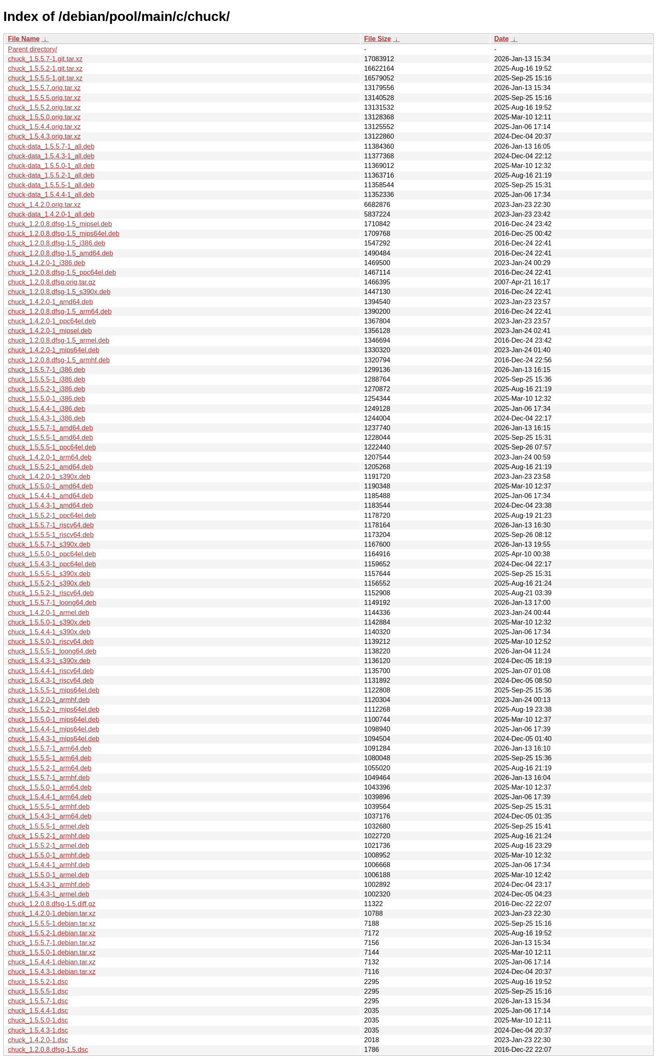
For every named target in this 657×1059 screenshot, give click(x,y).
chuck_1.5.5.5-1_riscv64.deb (51, 534)
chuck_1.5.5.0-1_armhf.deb (49, 855)
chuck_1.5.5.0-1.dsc (38, 1020)
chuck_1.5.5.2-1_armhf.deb (49, 835)
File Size (377, 38)
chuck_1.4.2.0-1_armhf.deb (49, 699)
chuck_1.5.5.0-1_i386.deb (46, 398)
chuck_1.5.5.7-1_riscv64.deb (51, 525)
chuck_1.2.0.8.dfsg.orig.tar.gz (52, 282)
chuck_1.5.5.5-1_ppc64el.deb (52, 447)
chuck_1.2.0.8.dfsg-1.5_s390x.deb (59, 291)
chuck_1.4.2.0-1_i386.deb (46, 262)
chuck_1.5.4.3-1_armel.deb (48, 894)
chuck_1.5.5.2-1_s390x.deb (49, 583)
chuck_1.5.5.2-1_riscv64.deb (51, 593)
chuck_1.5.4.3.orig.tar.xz (44, 136)
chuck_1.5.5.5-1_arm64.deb (49, 758)
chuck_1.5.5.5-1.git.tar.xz (45, 78)
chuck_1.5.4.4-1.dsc (38, 1010)
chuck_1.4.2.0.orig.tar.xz (44, 204)
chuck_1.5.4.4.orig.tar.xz (44, 126)
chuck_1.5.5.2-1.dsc (38, 981)
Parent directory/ (32, 49)
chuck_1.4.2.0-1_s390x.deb (49, 476)
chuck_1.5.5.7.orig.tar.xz (44, 87)
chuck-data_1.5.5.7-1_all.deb (51, 146)
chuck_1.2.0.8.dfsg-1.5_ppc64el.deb (62, 272)
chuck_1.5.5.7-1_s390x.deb (49, 544)
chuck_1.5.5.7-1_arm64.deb (49, 748)
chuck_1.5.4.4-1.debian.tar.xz (52, 962)
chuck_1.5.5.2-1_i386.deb (46, 389)
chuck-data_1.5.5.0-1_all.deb (51, 165)
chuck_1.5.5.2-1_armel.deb (48, 845)
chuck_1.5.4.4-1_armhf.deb (49, 864)
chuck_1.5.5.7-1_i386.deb (46, 369)
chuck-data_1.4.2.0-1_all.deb (51, 214)
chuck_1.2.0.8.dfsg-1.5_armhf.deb (59, 360)
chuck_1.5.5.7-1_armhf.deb (49, 777)
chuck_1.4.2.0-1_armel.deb (48, 612)
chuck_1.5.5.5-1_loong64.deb (52, 651)
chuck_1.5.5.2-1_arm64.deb (49, 768)
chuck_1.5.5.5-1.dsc (38, 991)
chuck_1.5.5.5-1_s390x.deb (49, 573)
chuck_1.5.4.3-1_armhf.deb (49, 884)
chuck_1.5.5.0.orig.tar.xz (44, 117)
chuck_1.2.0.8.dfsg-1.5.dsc (48, 1049)
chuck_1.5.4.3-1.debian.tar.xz (52, 971)
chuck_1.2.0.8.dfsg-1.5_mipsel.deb (60, 223)
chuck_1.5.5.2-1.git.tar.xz (45, 68)
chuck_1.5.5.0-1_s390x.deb (49, 622)
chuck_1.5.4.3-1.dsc (38, 1030)
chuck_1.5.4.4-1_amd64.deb (50, 495)
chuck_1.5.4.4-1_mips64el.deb (53, 729)
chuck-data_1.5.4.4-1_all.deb (51, 194)
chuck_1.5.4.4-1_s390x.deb (49, 631)
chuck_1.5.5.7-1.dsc (38, 1001)
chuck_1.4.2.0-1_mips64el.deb (53, 350)
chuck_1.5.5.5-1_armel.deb (48, 826)
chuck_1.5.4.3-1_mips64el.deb (53, 738)
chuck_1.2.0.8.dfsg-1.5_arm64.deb (59, 311)
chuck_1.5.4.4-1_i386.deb (46, 408)
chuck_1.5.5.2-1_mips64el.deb (53, 709)
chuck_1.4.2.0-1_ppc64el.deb (52, 321)
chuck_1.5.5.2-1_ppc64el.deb (52, 515)
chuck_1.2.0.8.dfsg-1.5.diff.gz (52, 903)
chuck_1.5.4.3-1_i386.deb (46, 418)
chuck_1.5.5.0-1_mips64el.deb (53, 719)
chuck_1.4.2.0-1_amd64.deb (50, 301)
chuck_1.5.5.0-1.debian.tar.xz (52, 952)
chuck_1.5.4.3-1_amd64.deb (50, 505)
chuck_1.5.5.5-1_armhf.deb (49, 806)
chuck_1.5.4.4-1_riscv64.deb (51, 670)
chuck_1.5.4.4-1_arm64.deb (49, 797)
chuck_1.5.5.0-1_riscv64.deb (51, 641)
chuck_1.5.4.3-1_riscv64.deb (51, 680)
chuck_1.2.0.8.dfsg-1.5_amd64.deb (60, 253)
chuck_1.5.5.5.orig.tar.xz (44, 97)
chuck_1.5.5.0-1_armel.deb (48, 874)
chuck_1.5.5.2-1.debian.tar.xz (52, 933)
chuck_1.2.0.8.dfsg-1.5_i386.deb (56, 243)
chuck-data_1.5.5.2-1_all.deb (51, 175)
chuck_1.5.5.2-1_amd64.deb (50, 466)
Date (501, 38)
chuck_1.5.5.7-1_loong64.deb (52, 602)
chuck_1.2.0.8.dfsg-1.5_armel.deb (58, 340)
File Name (24, 38)
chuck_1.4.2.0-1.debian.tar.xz (52, 913)
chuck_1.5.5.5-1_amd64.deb (50, 437)
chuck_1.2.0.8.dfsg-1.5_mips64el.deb (63, 233)
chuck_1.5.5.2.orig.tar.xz (44, 107)
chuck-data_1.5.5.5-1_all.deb (51, 185)
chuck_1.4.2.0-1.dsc (38, 1040)
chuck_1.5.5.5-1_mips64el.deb (53, 690)
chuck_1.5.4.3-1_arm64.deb (49, 816)
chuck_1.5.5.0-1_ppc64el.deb (52, 554)
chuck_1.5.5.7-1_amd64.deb (50, 427)
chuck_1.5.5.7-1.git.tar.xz (45, 58)
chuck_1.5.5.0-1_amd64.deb (50, 486)
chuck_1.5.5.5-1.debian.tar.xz (52, 923)
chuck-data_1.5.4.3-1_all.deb (51, 156)
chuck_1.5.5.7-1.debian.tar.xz (52, 942)
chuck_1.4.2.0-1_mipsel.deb (50, 330)
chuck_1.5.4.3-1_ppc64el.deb (52, 564)
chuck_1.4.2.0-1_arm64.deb (49, 457)
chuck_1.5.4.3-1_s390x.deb (49, 660)
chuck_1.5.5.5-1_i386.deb (46, 379)
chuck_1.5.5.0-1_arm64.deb (49, 787)
